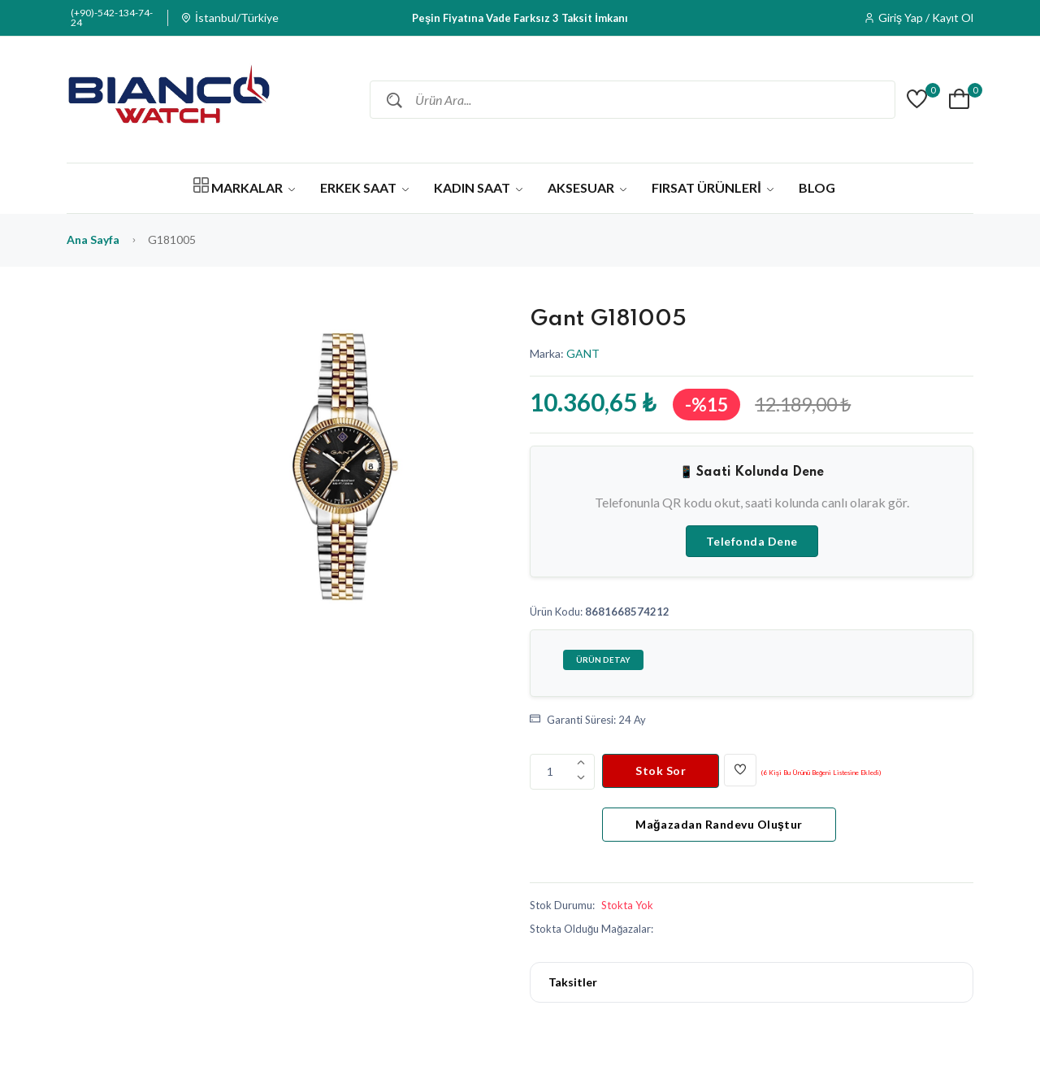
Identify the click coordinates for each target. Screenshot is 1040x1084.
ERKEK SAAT (364, 187)
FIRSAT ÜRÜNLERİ (712, 187)
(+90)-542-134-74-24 (112, 18)
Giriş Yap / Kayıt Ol (925, 18)
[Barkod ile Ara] (881, 99)
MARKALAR (244, 186)
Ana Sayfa (93, 239)
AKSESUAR (587, 187)
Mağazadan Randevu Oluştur (719, 824)
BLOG (817, 187)
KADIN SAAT (478, 187)
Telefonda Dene (752, 541)
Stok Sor (660, 770)
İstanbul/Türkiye (237, 18)
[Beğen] (740, 770)
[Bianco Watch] (168, 99)
